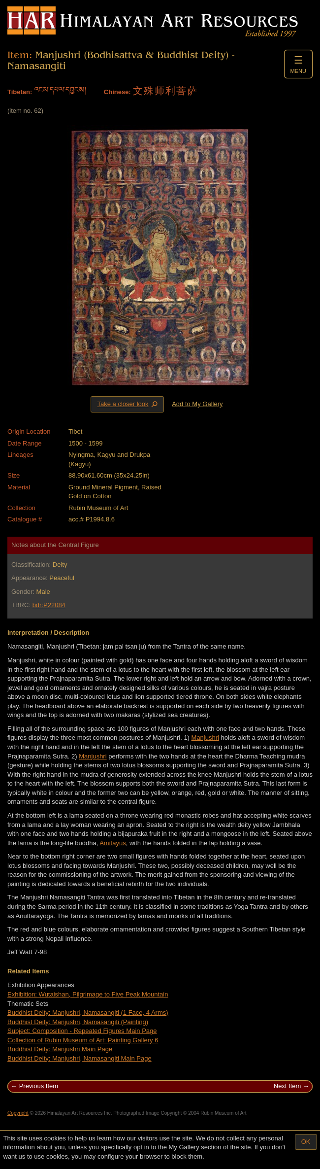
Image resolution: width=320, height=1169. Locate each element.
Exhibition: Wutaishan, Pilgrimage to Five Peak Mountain (87, 994)
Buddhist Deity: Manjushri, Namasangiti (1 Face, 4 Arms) (87, 1012)
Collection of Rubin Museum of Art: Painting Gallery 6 (82, 1040)
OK (306, 1141)
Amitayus (112, 843)
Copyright (18, 1113)
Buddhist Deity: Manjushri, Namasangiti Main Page (79, 1058)
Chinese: (117, 92)
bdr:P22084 (48, 605)
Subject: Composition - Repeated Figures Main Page (82, 1030)
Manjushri (205, 737)
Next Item (287, 1086)
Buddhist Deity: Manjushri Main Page (59, 1049)
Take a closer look (128, 404)
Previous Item (38, 1086)
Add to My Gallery (197, 404)
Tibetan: (19, 92)
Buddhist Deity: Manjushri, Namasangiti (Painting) (77, 1022)
